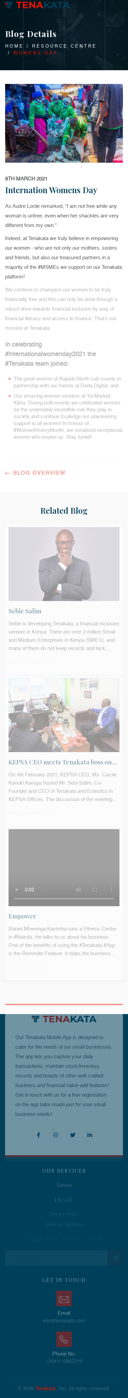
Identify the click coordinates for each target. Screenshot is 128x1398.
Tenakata (45, 1388)
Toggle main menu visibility (122, 4)
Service (64, 1185)
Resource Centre (64, 46)
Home (14, 46)
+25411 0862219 (64, 1361)
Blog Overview (35, 473)
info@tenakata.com (64, 1321)
